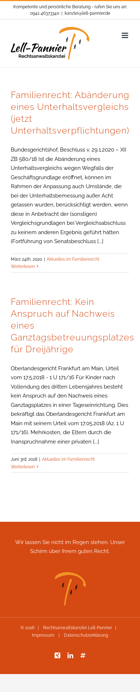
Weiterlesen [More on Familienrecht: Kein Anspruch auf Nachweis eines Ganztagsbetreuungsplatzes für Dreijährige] (23, 466)
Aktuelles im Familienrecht (73, 259)
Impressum (43, 635)
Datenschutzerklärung (85, 635)
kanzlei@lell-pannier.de (87, 13)
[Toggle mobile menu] (125, 35)
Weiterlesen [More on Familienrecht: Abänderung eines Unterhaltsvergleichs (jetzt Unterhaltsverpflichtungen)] (23, 266)
